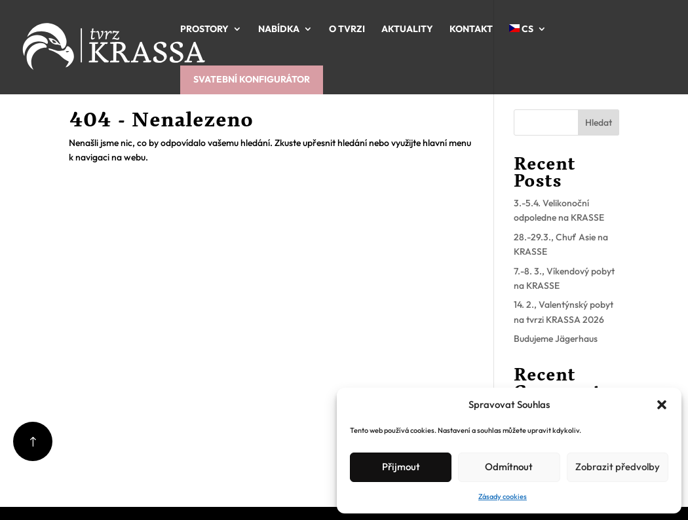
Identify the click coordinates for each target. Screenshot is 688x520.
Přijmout (401, 466)
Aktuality (407, 29)
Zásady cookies (502, 496)
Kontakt (471, 29)
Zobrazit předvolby (617, 466)
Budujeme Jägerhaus (556, 338)
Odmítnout (509, 466)
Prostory (204, 29)
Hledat (598, 122)
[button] (661, 404)
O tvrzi (347, 29)
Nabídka (278, 29)
